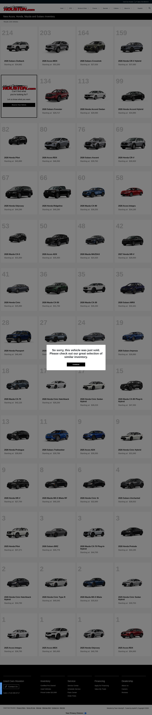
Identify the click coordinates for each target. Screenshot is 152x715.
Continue (76, 364)
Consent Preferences (1, 688)
